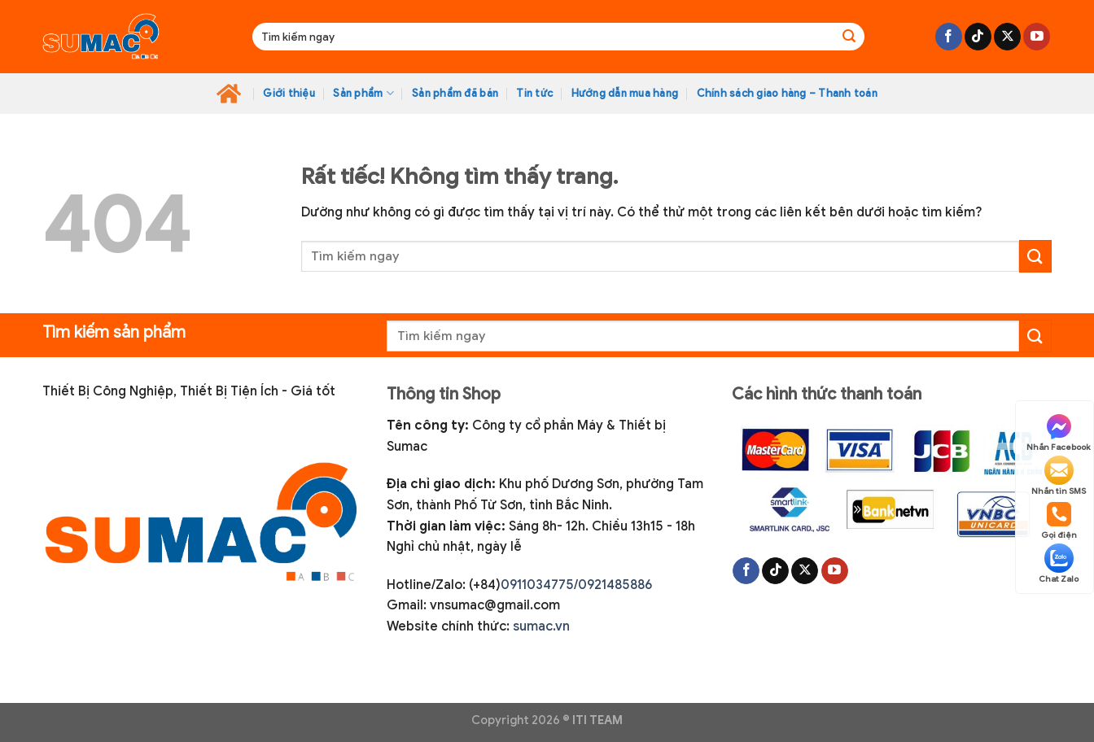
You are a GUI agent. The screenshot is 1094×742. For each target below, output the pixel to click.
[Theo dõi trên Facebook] (948, 36)
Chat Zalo (1059, 563)
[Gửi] (849, 36)
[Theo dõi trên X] (1007, 36)
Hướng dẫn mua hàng (625, 93)
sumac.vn (541, 626)
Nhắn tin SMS (1058, 476)
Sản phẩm (363, 93)
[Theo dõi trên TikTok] (978, 36)
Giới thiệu (289, 93)
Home (229, 93)
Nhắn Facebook (1058, 432)
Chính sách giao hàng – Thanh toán (787, 93)
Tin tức (534, 93)
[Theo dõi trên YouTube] (1036, 36)
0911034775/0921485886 (576, 585)
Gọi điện (1059, 520)
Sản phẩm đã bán (455, 93)
